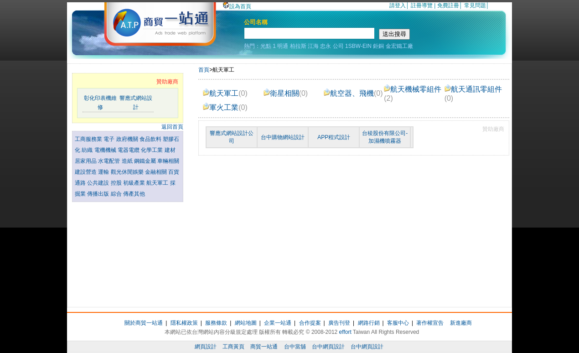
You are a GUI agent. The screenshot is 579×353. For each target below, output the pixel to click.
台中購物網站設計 (283, 137)
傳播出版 (98, 194)
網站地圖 (246, 323)
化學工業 (152, 150)
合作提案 (310, 323)
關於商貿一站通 (143, 323)
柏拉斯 (298, 46)
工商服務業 (89, 139)
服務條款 (216, 323)
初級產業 (134, 183)
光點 (265, 46)
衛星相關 (286, 93)
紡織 (88, 150)
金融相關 (156, 172)
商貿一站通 (264, 346)
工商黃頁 (233, 346)
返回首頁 (172, 127)
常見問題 (475, 5)
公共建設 (98, 183)
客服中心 (398, 323)
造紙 (128, 161)
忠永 (325, 46)
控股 (117, 183)
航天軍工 (158, 183)
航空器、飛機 (353, 93)
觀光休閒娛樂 (128, 172)
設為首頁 (237, 6)
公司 (338, 46)
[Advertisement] (127, 252)
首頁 (203, 70)
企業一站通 (277, 323)
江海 (313, 46)
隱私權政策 (184, 323)
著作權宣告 (430, 323)
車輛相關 (168, 161)
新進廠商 (461, 323)
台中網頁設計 (328, 346)
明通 (282, 46)
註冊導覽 (422, 5)
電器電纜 (129, 150)
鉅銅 (378, 46)
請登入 (397, 5)
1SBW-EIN (358, 46)
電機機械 (106, 150)
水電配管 (109, 161)
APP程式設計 (333, 137)
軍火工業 (225, 107)
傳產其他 (134, 194)
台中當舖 (295, 346)
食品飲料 (151, 139)
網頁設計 (206, 346)
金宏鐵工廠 (399, 46)
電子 (109, 139)
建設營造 (86, 172)
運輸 (104, 172)
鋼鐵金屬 (145, 161)
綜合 (117, 194)
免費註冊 (448, 5)
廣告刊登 (339, 323)
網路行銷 (369, 323)
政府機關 (128, 139)
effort (345, 332)
